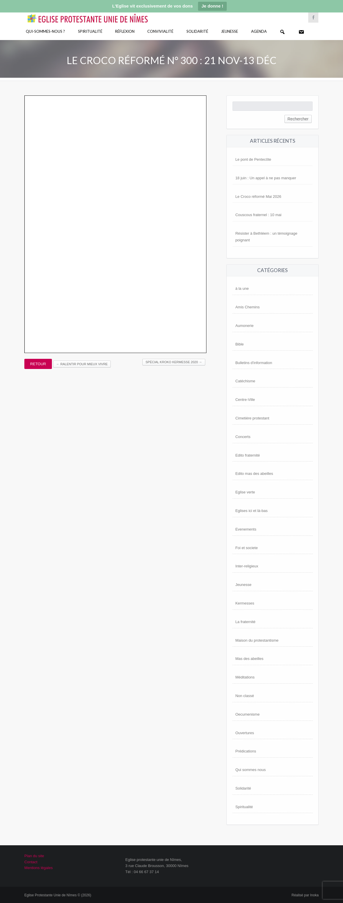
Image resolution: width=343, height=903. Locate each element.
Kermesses (244, 603)
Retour (38, 364)
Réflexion (125, 31)
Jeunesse (229, 31)
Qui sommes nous (250, 770)
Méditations (245, 677)
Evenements (245, 529)
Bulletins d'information (253, 363)
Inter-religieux (246, 566)
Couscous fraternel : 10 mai (258, 215)
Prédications (245, 751)
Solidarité (197, 31)
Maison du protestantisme (257, 640)
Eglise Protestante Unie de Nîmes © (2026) (57, 895)
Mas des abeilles (249, 658)
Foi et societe (246, 548)
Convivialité (160, 31)
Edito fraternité (247, 455)
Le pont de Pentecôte (253, 159)
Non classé (244, 696)
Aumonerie (244, 325)
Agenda (259, 31)
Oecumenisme (247, 714)
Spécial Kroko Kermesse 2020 (174, 362)
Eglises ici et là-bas (251, 510)
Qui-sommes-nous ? (45, 31)
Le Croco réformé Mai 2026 (258, 196)
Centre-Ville (245, 399)
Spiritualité (90, 31)
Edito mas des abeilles (254, 473)
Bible (239, 344)
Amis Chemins (247, 307)
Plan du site (34, 856)
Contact (30, 862)
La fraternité (245, 622)
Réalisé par (305, 895)
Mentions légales (38, 868)
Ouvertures (244, 733)
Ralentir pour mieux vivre (82, 364)
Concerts (243, 437)
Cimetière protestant (252, 418)
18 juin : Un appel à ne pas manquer (265, 178)
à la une (242, 288)
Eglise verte (245, 492)
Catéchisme (245, 381)
